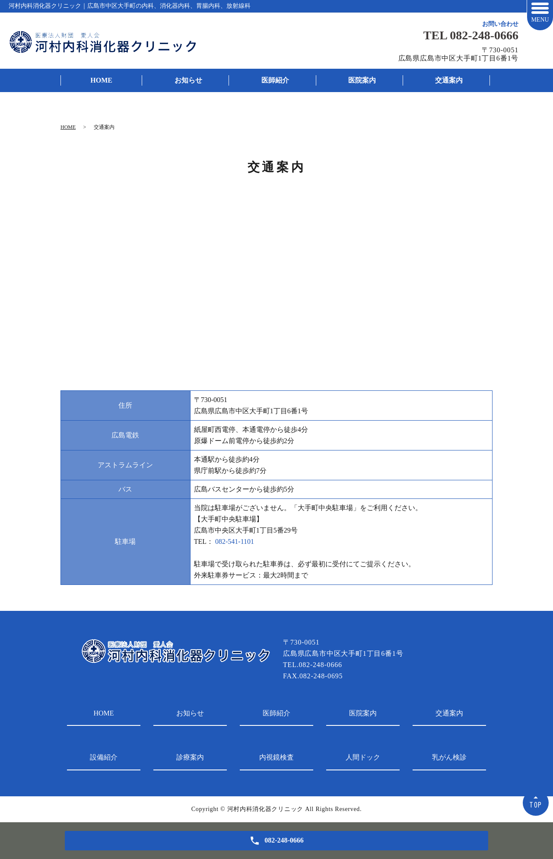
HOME (101, 80)
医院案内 (362, 80)
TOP (535, 805)
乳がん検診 (449, 757)
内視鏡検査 (276, 757)
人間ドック (363, 757)
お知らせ (188, 80)
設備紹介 (104, 757)
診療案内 (190, 757)
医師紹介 (275, 80)
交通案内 (449, 80)
